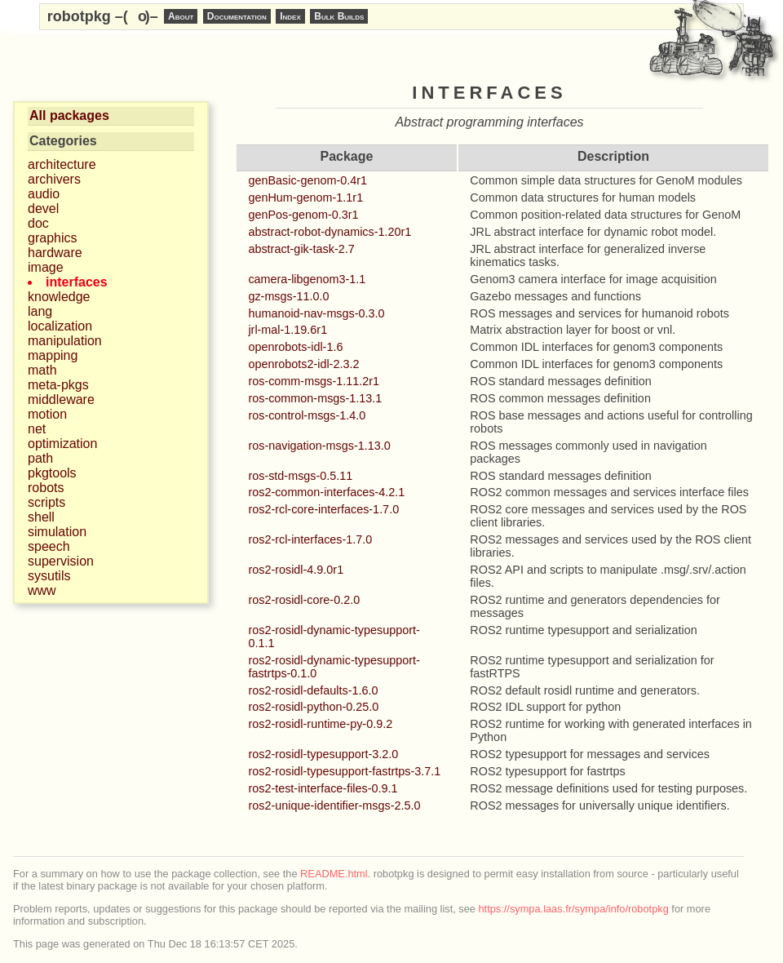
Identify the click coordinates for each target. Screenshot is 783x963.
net (37, 429)
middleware (61, 399)
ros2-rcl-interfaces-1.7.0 (310, 539)
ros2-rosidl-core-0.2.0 (304, 599)
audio (44, 194)
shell (41, 517)
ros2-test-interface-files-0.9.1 (322, 788)
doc (38, 223)
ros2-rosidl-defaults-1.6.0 (313, 690)
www (42, 590)
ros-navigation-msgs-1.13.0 (319, 445)
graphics (52, 238)
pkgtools (52, 473)
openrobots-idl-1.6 (295, 346)
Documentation (237, 16)
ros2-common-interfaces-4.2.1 (326, 492)
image (46, 267)
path (40, 458)
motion (47, 414)
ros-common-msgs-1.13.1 (315, 398)
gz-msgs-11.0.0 (288, 296)
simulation (57, 532)
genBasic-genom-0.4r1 (307, 180)
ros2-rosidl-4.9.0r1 (295, 569)
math (42, 370)
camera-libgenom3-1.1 (306, 279)
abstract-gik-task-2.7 (301, 248)
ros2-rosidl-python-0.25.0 (313, 706)
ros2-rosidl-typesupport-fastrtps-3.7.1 (344, 771)
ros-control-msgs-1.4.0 (306, 415)
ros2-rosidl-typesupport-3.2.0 (323, 754)
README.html (333, 874)
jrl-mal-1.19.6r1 (287, 329)
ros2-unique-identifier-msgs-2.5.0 (334, 805)
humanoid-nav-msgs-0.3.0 (316, 313)
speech (49, 546)
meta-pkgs (58, 385)
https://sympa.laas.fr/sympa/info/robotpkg (574, 909)
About (180, 16)
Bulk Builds (339, 16)
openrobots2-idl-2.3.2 (303, 364)
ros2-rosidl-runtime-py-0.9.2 (320, 723)
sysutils (49, 576)
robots (46, 488)
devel (43, 208)
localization (60, 326)
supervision (61, 561)
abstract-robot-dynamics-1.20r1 (329, 231)
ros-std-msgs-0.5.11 (300, 475)
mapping (52, 355)
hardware (55, 253)
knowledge (59, 297)
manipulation (65, 341)
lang (40, 311)
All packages (69, 115)
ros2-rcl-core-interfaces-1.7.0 (323, 509)
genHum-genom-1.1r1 (305, 197)
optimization (62, 443)
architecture (62, 164)
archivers (54, 179)
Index (290, 16)
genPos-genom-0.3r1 (303, 214)
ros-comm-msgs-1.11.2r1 (313, 381)
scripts (46, 502)
